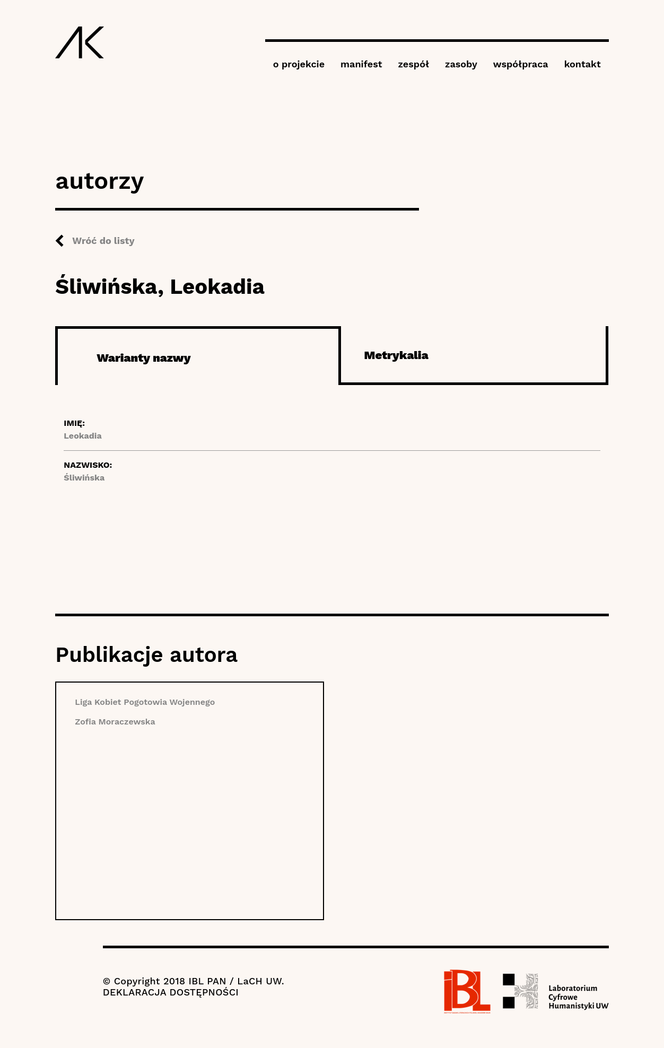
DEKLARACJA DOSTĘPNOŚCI (171, 992)
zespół (413, 63)
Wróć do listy (103, 240)
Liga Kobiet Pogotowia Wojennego (145, 702)
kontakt (582, 63)
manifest (361, 63)
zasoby (461, 63)
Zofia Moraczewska (115, 722)
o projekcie (299, 63)
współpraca (520, 63)
